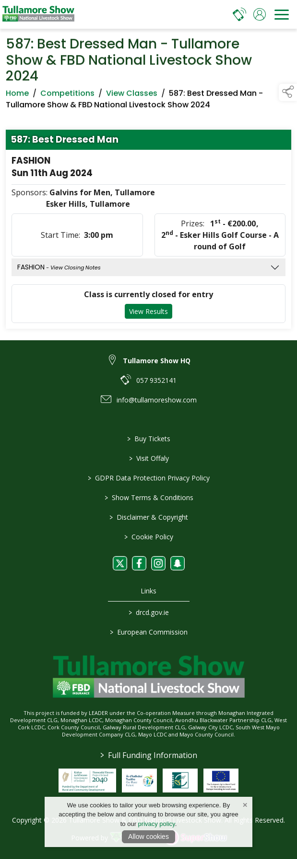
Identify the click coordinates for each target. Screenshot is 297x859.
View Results (148, 313)
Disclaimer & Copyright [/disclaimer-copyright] (148, 517)
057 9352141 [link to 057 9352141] (156, 380)
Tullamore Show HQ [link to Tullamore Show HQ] (156, 360)
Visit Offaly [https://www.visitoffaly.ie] (148, 458)
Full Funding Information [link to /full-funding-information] (148, 755)
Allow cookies (148, 836)
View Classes (131, 95)
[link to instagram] (158, 563)
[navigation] (281, 14)
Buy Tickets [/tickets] (148, 438)
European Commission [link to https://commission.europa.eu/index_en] (149, 631)
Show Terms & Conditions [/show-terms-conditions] (148, 497)
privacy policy (156, 823)
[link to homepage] (38, 14)
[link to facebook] (139, 563)
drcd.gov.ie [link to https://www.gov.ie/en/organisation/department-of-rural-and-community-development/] (149, 612)
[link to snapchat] (177, 563)
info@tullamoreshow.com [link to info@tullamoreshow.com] (157, 399)
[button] (288, 92)
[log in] (259, 14)
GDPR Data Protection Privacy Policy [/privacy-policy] (149, 477)
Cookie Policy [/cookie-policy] (148, 536)
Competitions (67, 95)
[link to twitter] (120, 563)
